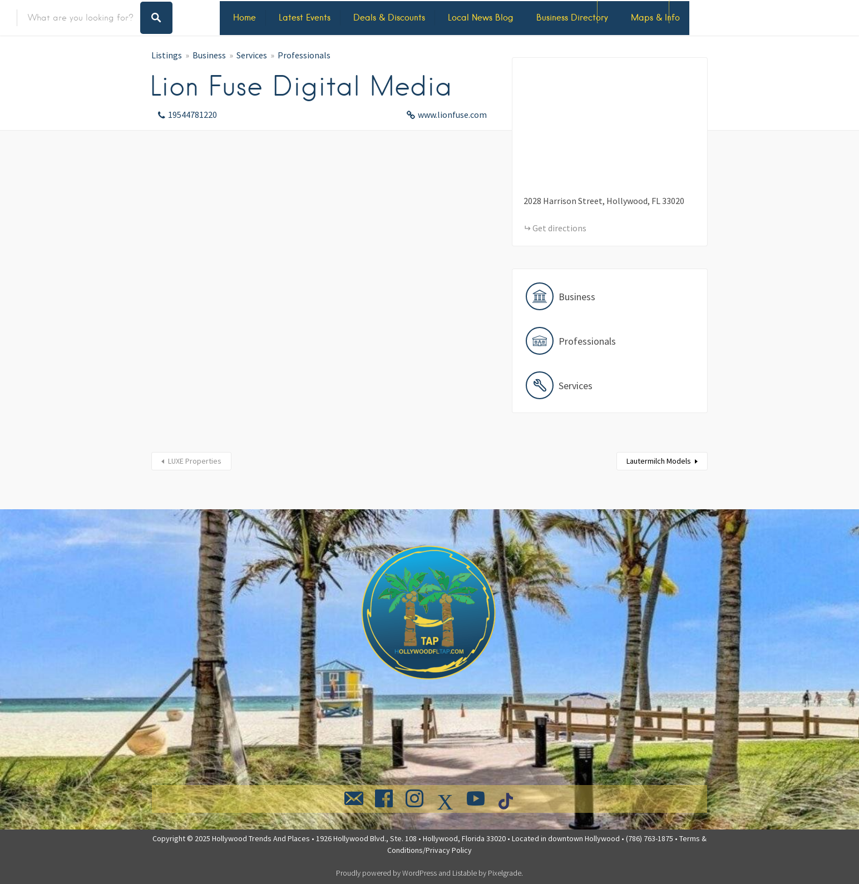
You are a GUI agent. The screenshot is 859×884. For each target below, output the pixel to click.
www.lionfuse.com (452, 114)
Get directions (559, 228)
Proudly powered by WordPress (386, 873)
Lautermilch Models (658, 461)
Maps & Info (655, 17)
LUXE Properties (194, 461)
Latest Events (304, 17)
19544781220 (192, 114)
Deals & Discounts (389, 17)
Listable (464, 873)
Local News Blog (481, 17)
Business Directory (572, 17)
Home (244, 17)
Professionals (304, 55)
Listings (166, 55)
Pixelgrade (504, 873)
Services (251, 55)
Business (209, 55)
